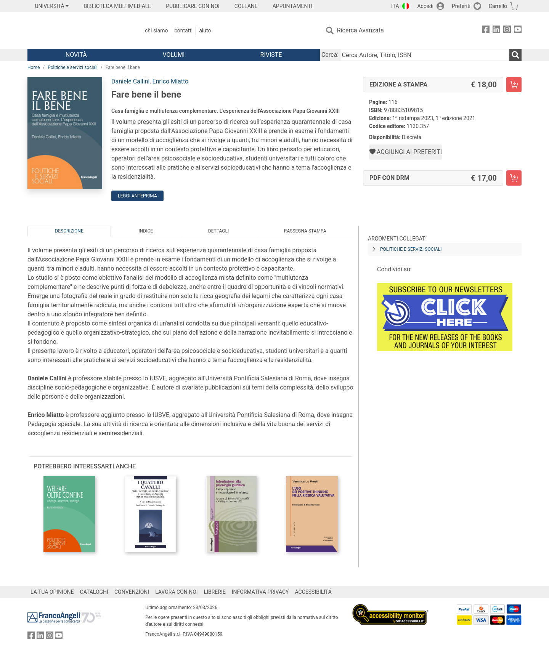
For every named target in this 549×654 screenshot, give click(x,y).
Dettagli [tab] (218, 231)
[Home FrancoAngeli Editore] (77, 30)
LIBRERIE (215, 592)
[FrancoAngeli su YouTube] (518, 31)
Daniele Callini (130, 81)
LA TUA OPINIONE (52, 592)
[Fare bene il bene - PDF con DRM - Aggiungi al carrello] (514, 178)
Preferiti (461, 6)
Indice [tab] (145, 231)
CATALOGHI (94, 592)
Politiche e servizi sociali (73, 67)
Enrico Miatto (170, 81)
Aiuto (205, 30)
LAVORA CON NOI (176, 592)
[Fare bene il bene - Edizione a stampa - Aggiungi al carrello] (514, 84)
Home (33, 67)
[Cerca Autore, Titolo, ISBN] (424, 55)
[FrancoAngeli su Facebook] (486, 31)
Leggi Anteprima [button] (137, 196)
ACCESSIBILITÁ (313, 592)
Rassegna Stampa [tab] (305, 231)
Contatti (183, 30)
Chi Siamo (156, 30)
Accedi (425, 6)
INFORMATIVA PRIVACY (260, 592)
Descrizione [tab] (69, 231)
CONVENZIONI (131, 592)
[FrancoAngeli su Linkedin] (496, 31)
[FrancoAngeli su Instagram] (507, 31)
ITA (395, 6)
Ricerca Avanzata (360, 30)
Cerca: (330, 54)
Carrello (498, 6)
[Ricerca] (515, 55)
